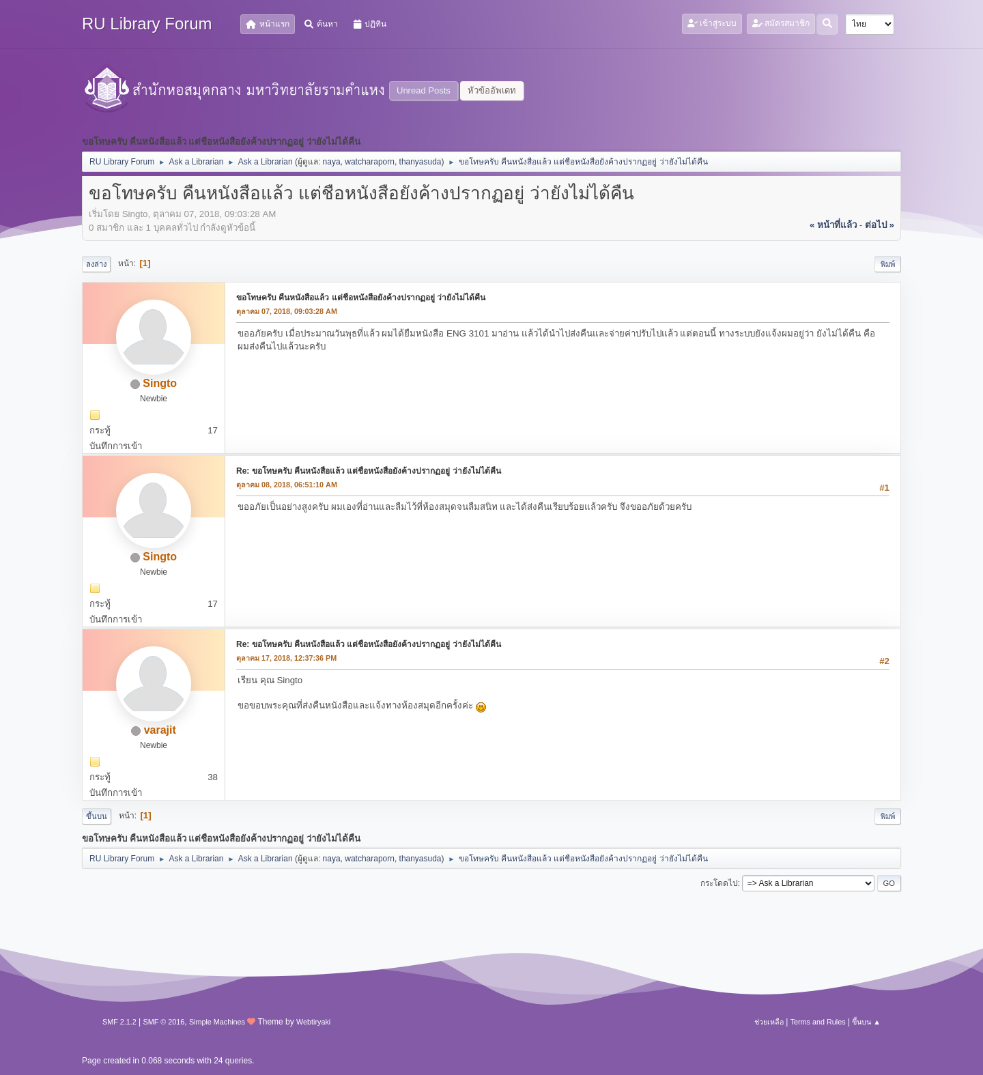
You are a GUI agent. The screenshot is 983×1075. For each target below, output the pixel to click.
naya (332, 162)
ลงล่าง (96, 264)
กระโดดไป (719, 883)
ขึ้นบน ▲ (866, 1022)
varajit (160, 730)
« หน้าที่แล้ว (833, 225)
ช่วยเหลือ (769, 1022)
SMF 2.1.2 (119, 1022)
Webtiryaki (313, 1022)
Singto (160, 383)
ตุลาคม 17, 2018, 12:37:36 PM (286, 658)
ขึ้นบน (96, 816)
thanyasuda (420, 162)
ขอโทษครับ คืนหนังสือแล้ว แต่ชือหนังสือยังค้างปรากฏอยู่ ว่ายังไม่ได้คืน (360, 297)
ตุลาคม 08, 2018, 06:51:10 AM (286, 485)
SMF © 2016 (164, 1022)
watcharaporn (370, 162)
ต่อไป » (879, 225)
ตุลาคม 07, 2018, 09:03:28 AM (286, 311)
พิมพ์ (888, 264)
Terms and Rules (818, 1022)
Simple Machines (217, 1022)
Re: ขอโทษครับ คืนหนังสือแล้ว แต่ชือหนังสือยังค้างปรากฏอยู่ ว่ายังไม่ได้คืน (368, 471)
